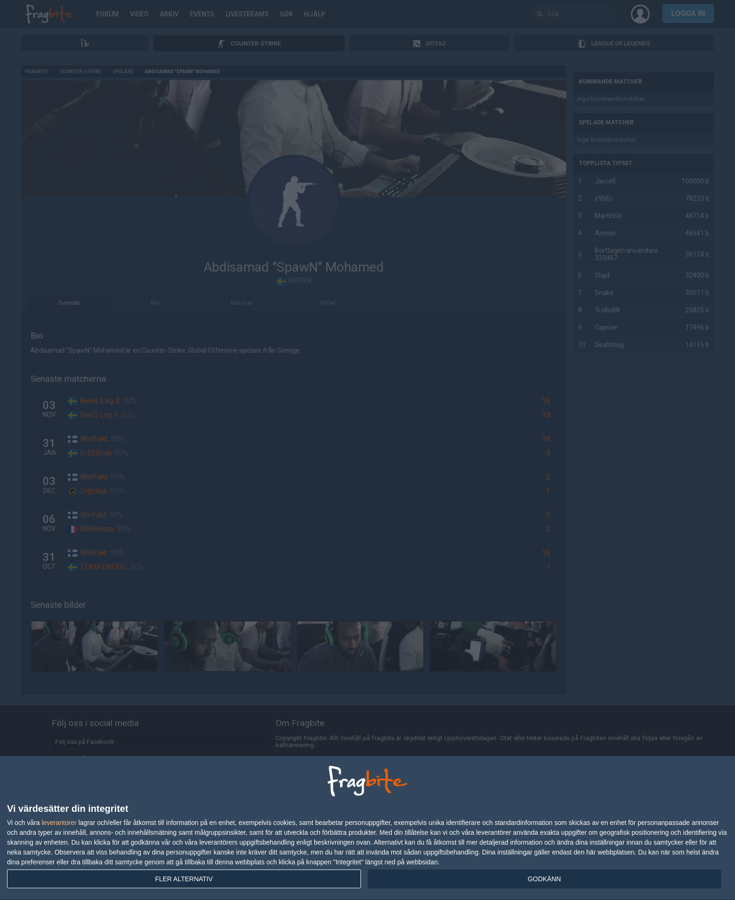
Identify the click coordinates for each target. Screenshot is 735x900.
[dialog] (367, 828)
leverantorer (59, 822)
